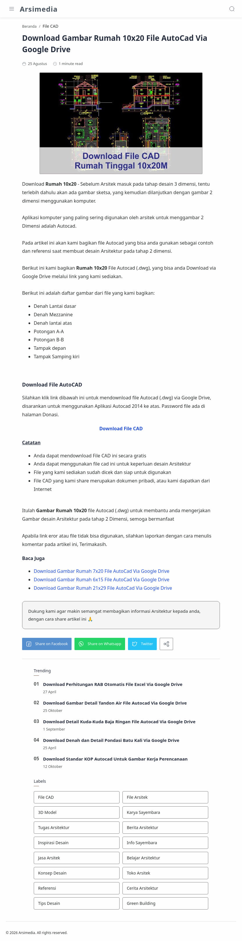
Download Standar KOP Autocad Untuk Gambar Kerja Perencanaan (115, 760)
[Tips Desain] (77, 905)
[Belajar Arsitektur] (165, 859)
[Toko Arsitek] (165, 874)
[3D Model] (77, 814)
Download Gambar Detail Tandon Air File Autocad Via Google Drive (115, 704)
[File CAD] (77, 799)
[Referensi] (77, 890)
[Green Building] (165, 905)
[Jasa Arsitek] (77, 859)
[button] (47, 645)
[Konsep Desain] (77, 874)
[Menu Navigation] (12, 9)
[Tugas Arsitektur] (77, 829)
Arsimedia (39, 9)
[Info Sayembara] (165, 844)
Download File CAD (121, 430)
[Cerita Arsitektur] (165, 890)
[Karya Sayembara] (165, 814)
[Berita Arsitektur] (165, 829)
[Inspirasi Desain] (77, 844)
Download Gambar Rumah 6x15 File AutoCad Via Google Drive (101, 581)
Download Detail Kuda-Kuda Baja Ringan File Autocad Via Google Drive (119, 723)
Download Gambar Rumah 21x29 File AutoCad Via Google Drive (103, 589)
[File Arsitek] (165, 799)
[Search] (232, 9)
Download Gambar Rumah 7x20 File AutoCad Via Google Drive (101, 572)
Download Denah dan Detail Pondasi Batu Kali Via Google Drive (111, 742)
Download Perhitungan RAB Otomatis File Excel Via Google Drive (113, 686)
